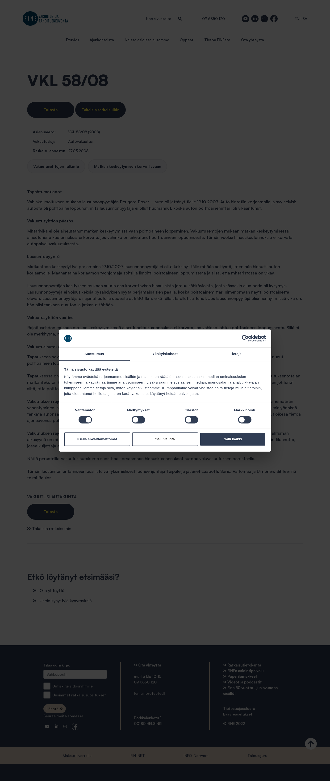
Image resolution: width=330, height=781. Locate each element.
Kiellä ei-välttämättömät (97, 439)
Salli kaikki (233, 439)
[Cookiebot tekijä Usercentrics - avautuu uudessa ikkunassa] (245, 338)
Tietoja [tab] (236, 354)
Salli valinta (165, 439)
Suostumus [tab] (94, 354)
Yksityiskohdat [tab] (165, 354)
